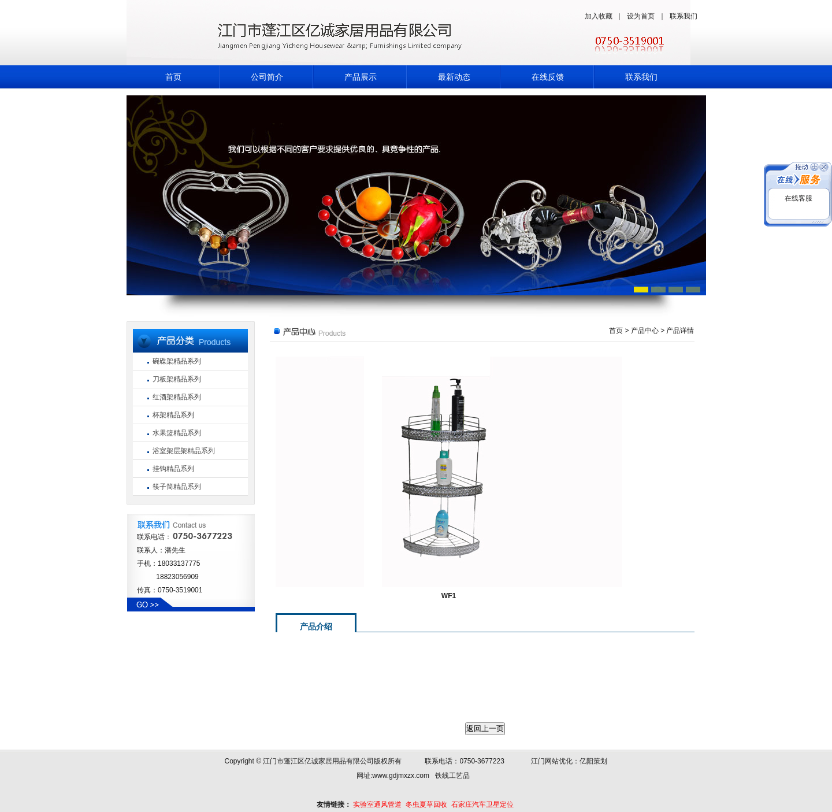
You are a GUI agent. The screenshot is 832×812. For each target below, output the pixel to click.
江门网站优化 (552, 761)
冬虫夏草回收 (426, 804)
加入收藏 (598, 16)
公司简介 (267, 76)
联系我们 (683, 16)
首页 (173, 76)
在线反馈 (548, 76)
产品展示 (360, 76)
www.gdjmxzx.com (400, 776)
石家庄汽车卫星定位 (482, 804)
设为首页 (641, 16)
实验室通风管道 (377, 804)
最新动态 (454, 76)
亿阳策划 (593, 761)
